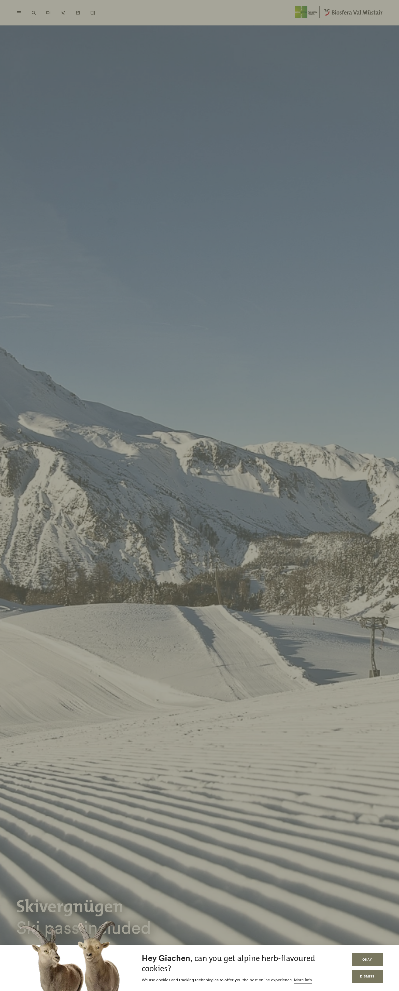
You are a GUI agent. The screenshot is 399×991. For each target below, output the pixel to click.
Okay (367, 959)
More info (303, 979)
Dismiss (367, 976)
